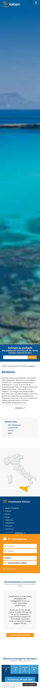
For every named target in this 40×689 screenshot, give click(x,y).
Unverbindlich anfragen (20, 635)
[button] (20, 558)
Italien (4, 366)
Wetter (11, 430)
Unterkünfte (13, 428)
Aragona (8, 511)
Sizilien (24, 366)
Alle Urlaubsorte (14, 425)
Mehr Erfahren (12, 687)
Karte (10, 433)
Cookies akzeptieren (30, 684)
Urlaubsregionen (14, 366)
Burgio (7, 517)
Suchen (32, 357)
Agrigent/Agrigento (12, 508)
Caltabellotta (9, 523)
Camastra (8, 526)
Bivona (7, 514)
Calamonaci (9, 520)
